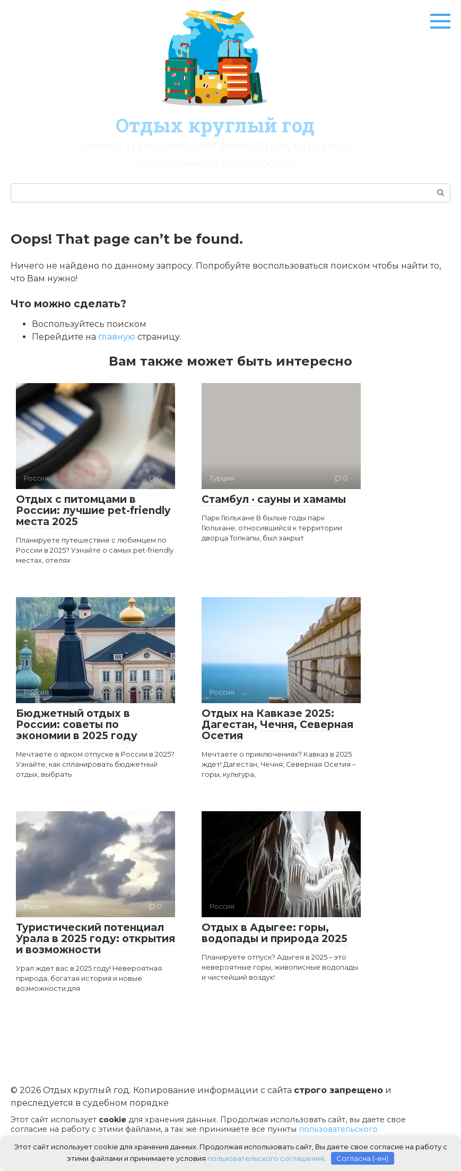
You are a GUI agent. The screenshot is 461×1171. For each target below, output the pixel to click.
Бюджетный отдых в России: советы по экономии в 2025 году (76, 724)
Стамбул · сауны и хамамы (274, 499)
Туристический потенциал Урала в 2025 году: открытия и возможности (95, 938)
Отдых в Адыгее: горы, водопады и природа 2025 (274, 933)
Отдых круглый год (215, 125)
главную (116, 337)
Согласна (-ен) (362, 1158)
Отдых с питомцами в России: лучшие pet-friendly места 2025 (93, 510)
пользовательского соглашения (265, 1158)
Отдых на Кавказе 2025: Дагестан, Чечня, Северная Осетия (277, 724)
